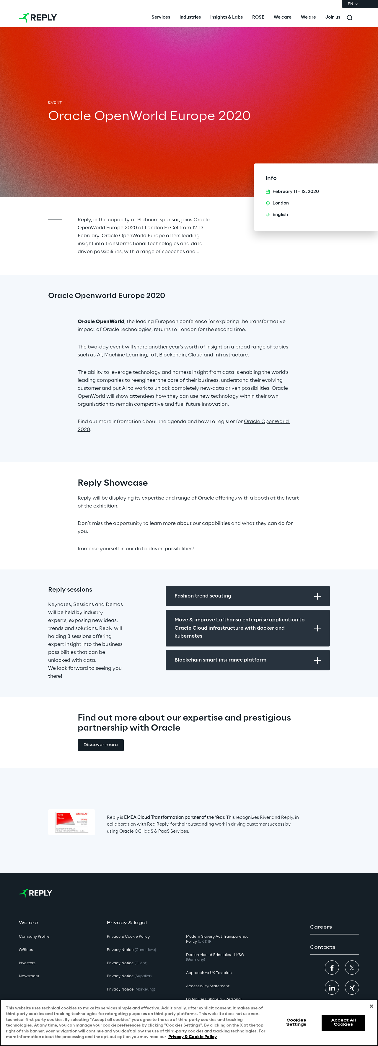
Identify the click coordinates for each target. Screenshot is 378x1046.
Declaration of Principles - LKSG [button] (215, 957)
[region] (189, 1023)
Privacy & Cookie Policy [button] (128, 937)
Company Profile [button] (34, 937)
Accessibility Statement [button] (207, 986)
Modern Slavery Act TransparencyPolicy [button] (217, 939)
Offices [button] (26, 950)
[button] (101, 745)
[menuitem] (160, 17)
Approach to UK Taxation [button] (209, 973)
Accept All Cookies (343, 1023)
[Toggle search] (349, 17)
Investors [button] (27, 963)
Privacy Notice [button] (131, 950)
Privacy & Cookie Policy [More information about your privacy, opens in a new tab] (192, 1037)
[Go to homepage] (38, 17)
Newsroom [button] (29, 976)
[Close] (371, 1006)
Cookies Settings (296, 1023)
